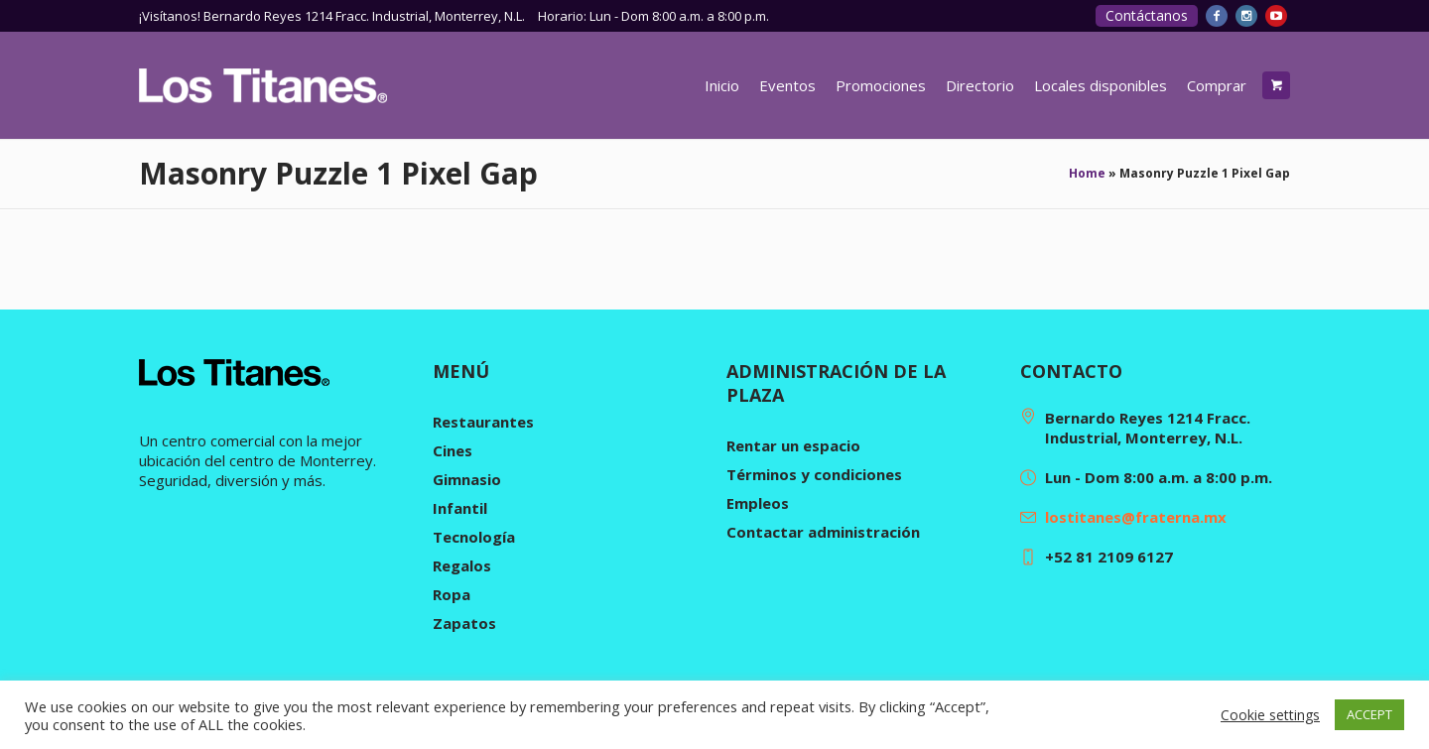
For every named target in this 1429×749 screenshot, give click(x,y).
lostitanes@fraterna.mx (1136, 517)
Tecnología (474, 537)
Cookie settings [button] (1270, 714)
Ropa (451, 594)
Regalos (462, 565)
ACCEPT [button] (1369, 714)
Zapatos (464, 623)
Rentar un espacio (793, 445)
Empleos (757, 503)
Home (1087, 173)
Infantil (460, 508)
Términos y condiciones (814, 474)
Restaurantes (483, 422)
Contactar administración (823, 532)
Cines (452, 450)
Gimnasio (467, 479)
